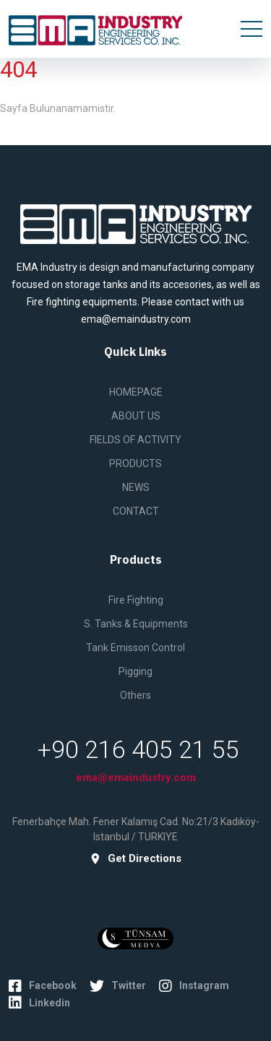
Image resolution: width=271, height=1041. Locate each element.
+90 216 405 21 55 (138, 749)
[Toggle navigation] (251, 29)
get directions (135, 858)
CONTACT (136, 511)
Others (135, 695)
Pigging (135, 671)
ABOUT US (135, 416)
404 (18, 69)
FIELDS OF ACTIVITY (135, 439)
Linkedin (39, 1003)
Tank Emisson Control (135, 647)
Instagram (194, 986)
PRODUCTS (135, 463)
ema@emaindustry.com (136, 777)
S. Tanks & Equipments (136, 624)
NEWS (136, 487)
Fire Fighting (135, 600)
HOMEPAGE (136, 392)
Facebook (43, 986)
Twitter (118, 986)
